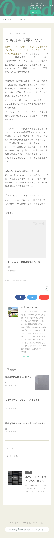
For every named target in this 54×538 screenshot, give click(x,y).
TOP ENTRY (8, 19)
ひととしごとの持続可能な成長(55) (16, 283)
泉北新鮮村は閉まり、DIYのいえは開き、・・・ (27, 380)
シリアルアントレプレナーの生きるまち (23, 403)
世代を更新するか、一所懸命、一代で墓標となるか (28, 427)
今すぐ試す (35, 12)
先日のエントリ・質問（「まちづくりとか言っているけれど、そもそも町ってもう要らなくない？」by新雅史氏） (26, 50)
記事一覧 (21, 19)
